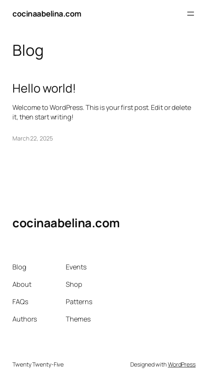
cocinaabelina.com (46, 13)
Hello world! (44, 88)
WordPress (182, 364)
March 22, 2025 (32, 138)
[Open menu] (191, 14)
